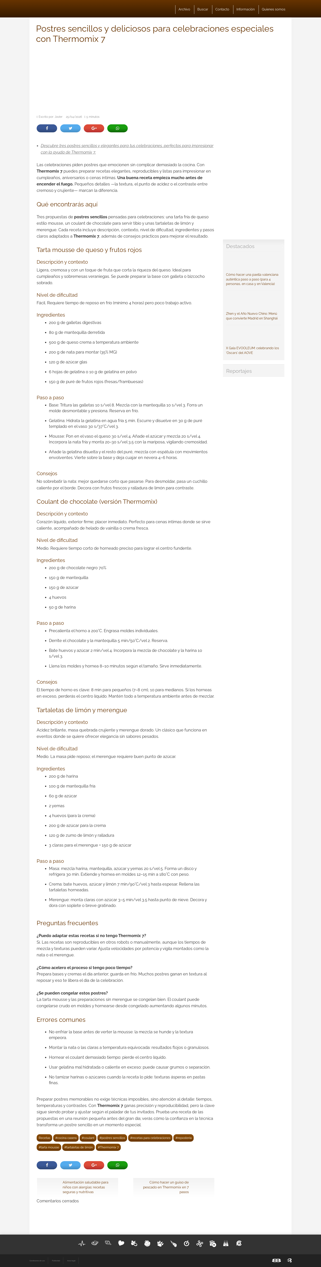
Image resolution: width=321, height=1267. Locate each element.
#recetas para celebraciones (150, 1138)
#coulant (88, 1138)
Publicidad (56, 1261)
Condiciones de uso (37, 1261)
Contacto (222, 9)
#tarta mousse (49, 1147)
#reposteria (183, 1138)
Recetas (44, 1138)
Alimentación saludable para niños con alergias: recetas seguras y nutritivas (85, 1187)
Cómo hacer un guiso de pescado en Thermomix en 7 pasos (166, 1187)
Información (245, 9)
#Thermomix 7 (108, 1147)
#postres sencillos (112, 1138)
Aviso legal (71, 1261)
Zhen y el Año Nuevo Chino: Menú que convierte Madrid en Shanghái (253, 306)
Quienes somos (273, 9)
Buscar (202, 9)
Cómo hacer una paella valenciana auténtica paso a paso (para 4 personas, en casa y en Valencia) (253, 270)
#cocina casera (66, 1138)
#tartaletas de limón (78, 1147)
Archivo (184, 9)
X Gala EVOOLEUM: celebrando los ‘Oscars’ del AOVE (253, 341)
